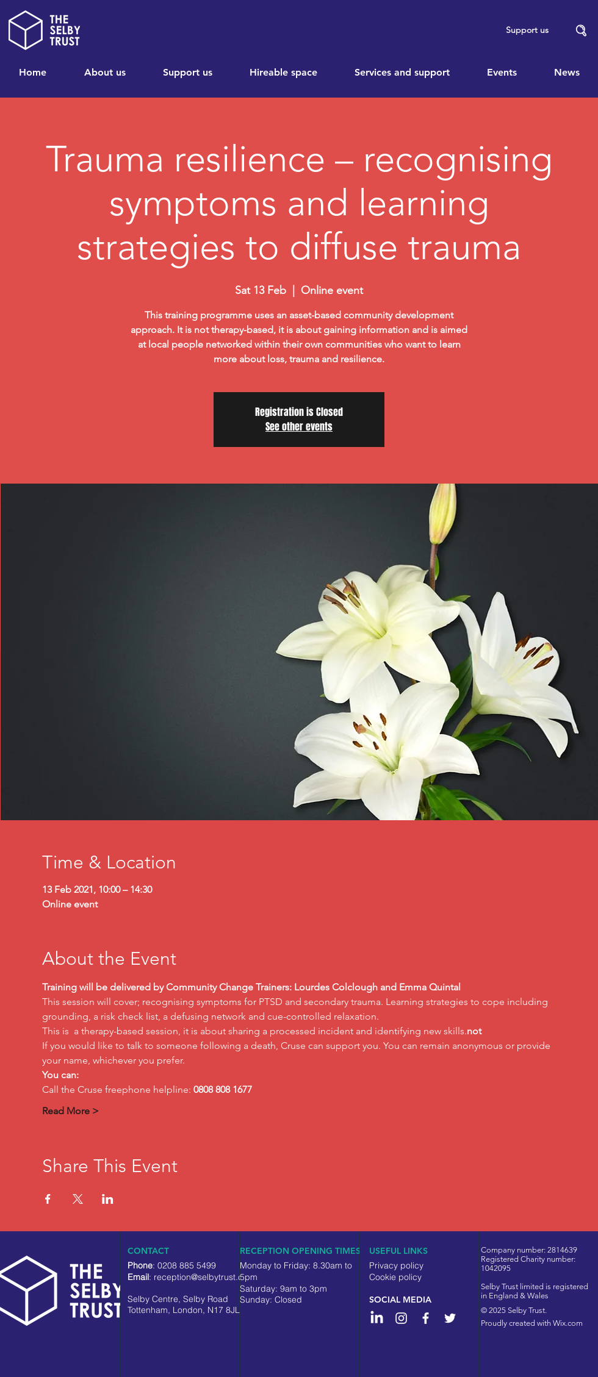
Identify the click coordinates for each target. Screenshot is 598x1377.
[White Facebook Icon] (425, 1318)
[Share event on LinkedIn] (107, 1199)
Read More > (70, 1111)
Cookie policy (395, 1276)
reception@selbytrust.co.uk (206, 1276)
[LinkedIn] (376, 1318)
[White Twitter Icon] (450, 1318)
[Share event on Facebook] (48, 1199)
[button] (581, 31)
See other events (299, 427)
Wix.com (568, 1323)
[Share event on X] (78, 1199)
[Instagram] (401, 1318)
